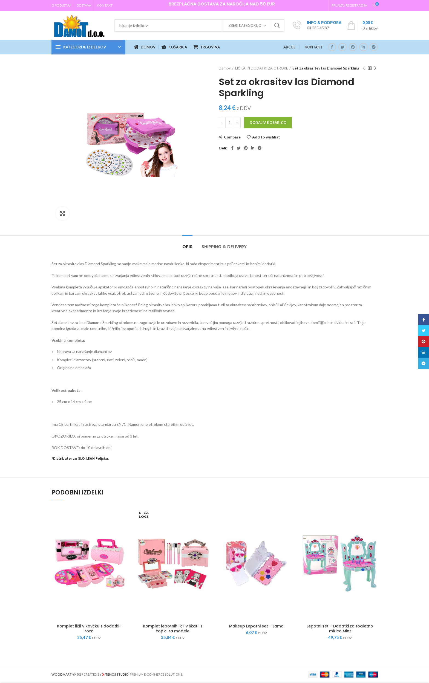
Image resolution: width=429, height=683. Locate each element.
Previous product (364, 68)
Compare (232, 137)
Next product (375, 68)
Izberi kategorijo (244, 25)
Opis (187, 247)
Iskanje (277, 25)
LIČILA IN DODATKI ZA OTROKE (261, 68)
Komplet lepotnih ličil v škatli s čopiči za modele (173, 628)
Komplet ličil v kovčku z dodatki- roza (89, 628)
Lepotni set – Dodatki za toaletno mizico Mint (340, 628)
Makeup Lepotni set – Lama (256, 626)
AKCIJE (289, 47)
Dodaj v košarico (268, 122)
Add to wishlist (266, 137)
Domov (225, 68)
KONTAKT (314, 47)
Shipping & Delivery (224, 247)
